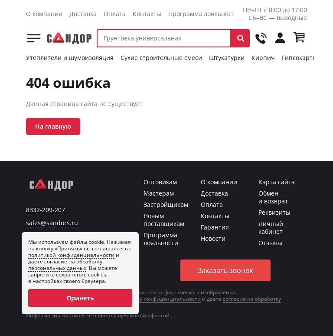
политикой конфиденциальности (71, 255)
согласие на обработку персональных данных (65, 265)
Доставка (83, 14)
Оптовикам (160, 182)
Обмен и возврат (273, 197)
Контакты (147, 14)
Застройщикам (166, 204)
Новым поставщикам (164, 220)
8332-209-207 (45, 210)
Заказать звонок (225, 270)
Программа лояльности (203, 14)
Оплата (115, 14)
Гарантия (215, 227)
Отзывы (270, 243)
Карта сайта (276, 182)
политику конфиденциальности (159, 299)
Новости (213, 238)
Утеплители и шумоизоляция (70, 57)
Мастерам (159, 193)
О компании (44, 14)
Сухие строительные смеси (161, 57)
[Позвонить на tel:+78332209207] (261, 38)
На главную (53, 126)
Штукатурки (227, 57)
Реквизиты (274, 212)
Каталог (33, 38)
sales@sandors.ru (52, 223)
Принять (80, 298)
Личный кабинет (270, 228)
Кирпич (263, 57)
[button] (240, 38)
